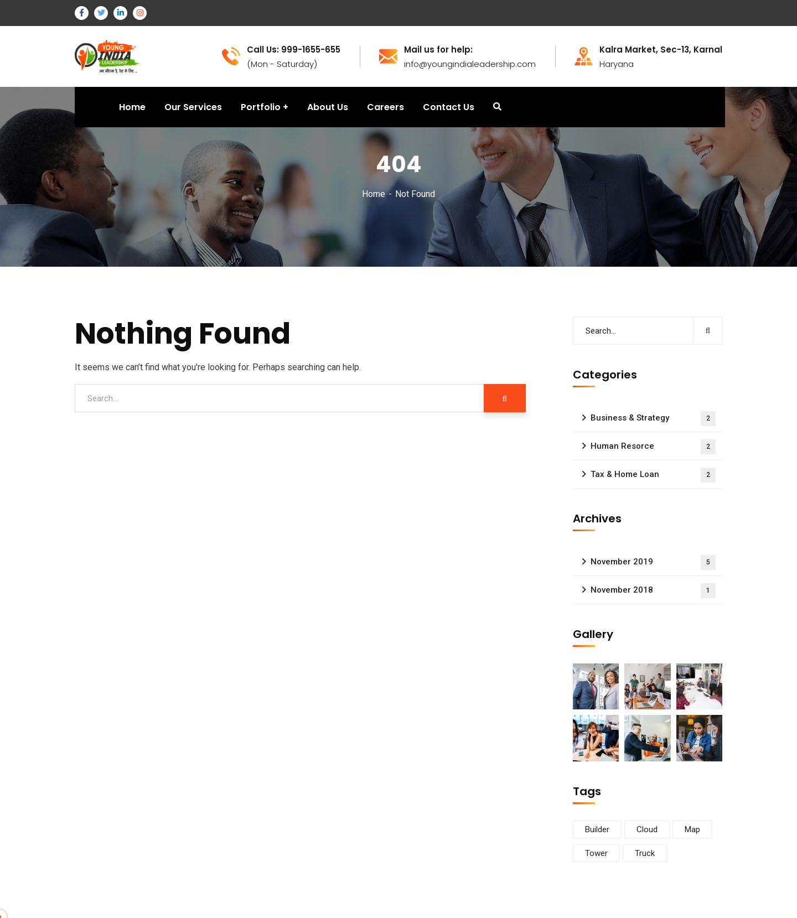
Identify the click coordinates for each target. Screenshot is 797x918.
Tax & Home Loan (653, 475)
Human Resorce (653, 446)
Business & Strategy (653, 418)
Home (373, 194)
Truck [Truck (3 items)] (645, 853)
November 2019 (653, 562)
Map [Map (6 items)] (692, 829)
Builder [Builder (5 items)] (597, 829)
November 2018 (653, 590)
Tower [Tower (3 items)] (596, 853)
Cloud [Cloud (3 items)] (647, 829)
